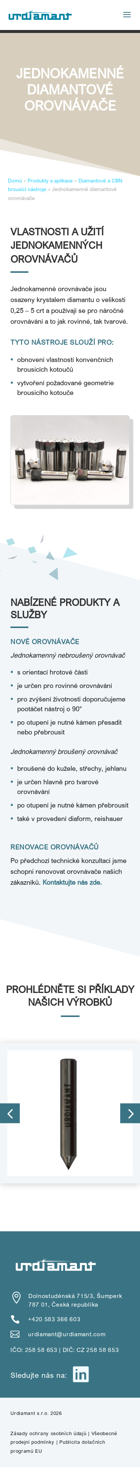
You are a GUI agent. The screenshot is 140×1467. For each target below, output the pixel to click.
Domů (15, 180)
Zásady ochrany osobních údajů (48, 1433)
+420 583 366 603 (54, 1319)
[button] (10, 1113)
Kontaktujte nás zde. (72, 882)
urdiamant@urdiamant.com (66, 1334)
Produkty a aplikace (50, 180)
